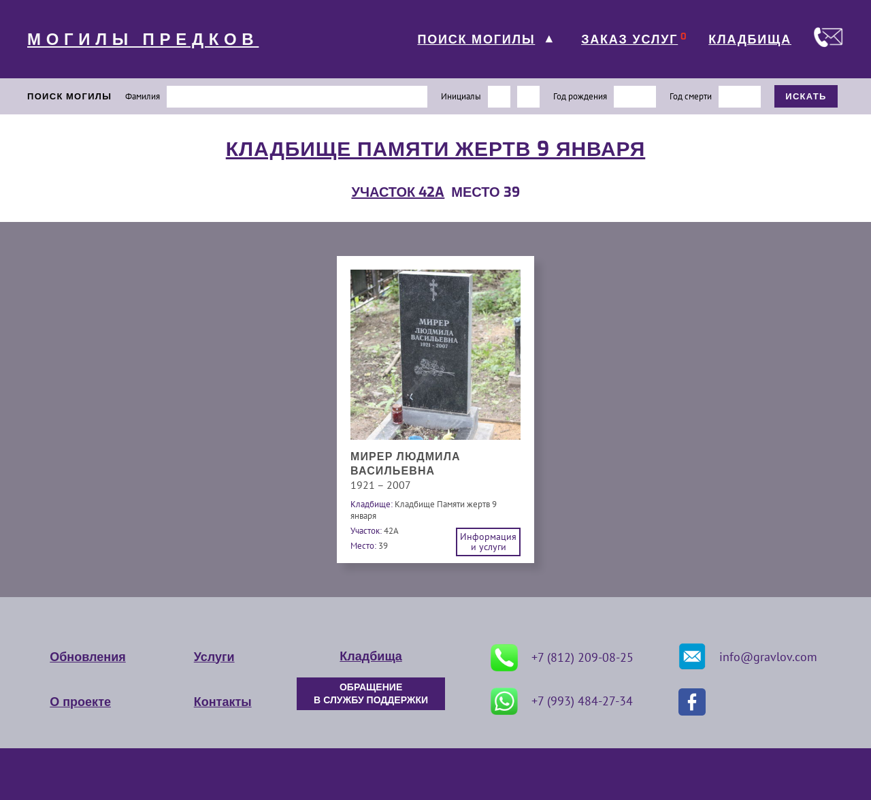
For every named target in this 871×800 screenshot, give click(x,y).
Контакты (223, 702)
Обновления (87, 657)
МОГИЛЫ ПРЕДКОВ (143, 39)
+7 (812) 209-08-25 (562, 657)
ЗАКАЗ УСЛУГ (629, 39)
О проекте (80, 702)
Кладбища (370, 656)
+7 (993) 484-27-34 (562, 701)
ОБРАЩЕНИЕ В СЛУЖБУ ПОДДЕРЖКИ (371, 694)
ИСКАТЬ (806, 96)
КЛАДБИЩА (749, 39)
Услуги (214, 657)
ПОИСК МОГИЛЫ (476, 39)
